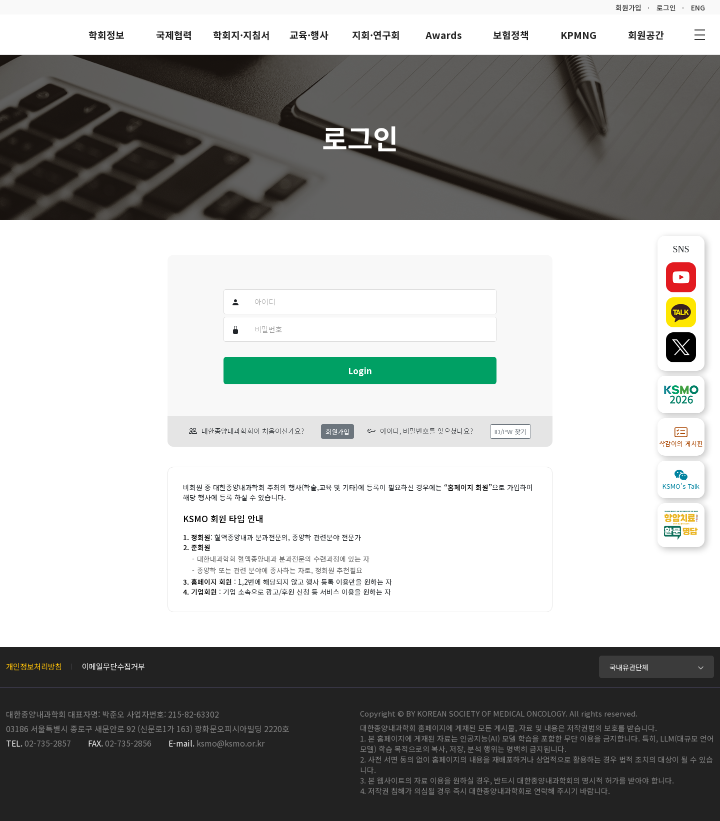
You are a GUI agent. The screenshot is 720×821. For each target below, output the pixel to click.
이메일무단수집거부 (113, 666)
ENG (698, 7)
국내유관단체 (629, 667)
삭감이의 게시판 (681, 437)
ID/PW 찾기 (510, 431)
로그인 (666, 7)
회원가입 (629, 7)
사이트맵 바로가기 (700, 34)
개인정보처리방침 (34, 666)
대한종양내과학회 (35, 33)
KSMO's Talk (681, 479)
